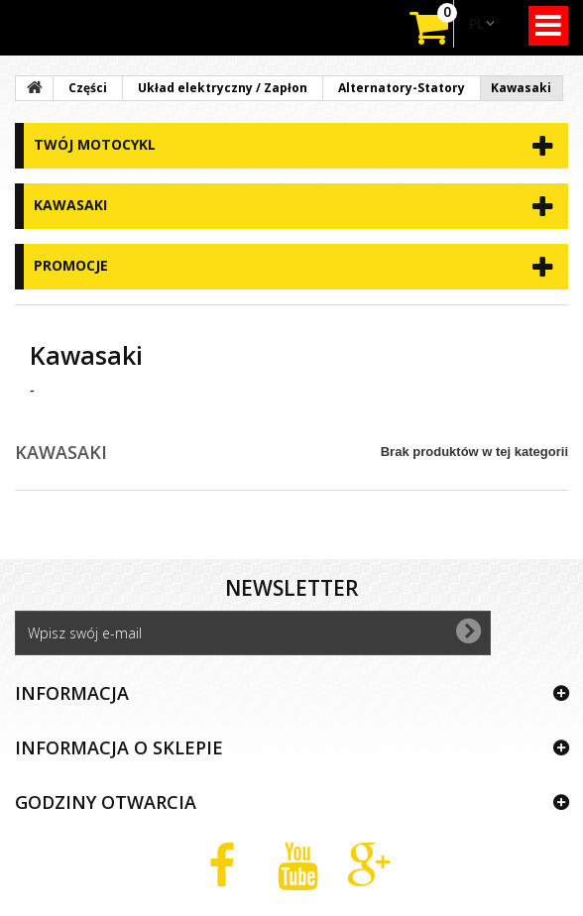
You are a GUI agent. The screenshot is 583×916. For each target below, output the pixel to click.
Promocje (71, 265)
